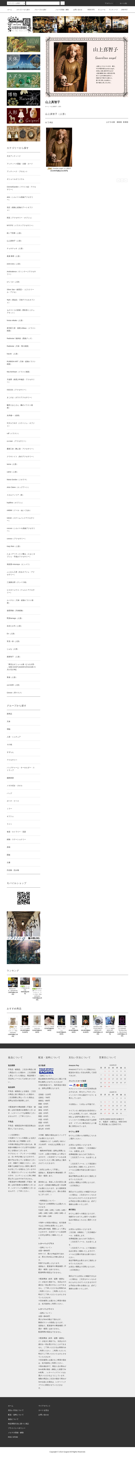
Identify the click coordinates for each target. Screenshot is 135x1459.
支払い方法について (16, 1410)
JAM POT (123, 10)
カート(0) (122, 3)
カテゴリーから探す (22, 10)
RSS (10, 1437)
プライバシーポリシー (16, 1428)
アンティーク (112, 10)
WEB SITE (90, 10)
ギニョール (100, 10)
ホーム (9, 10)
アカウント (107, 3)
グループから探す (39, 10)
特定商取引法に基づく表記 (18, 1424)
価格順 (119, 122)
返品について (13, 1419)
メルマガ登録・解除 (60, 10)
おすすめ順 (110, 122)
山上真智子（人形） (56, 106)
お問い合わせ (76, 10)
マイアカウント (44, 1406)
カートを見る (43, 1410)
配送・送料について (16, 1415)
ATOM (15, 1437)
